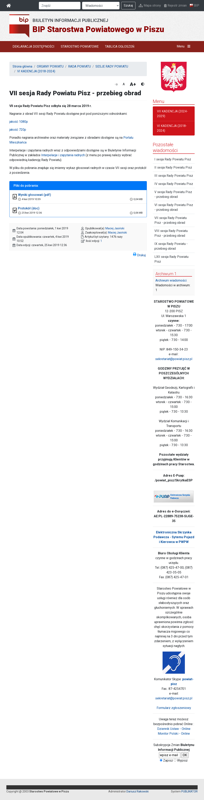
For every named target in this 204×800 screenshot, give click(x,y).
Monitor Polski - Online (174, 733)
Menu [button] (184, 46)
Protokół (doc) (28, 208)
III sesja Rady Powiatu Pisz (173, 176)
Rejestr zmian (175, 5)
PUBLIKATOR (189, 791)
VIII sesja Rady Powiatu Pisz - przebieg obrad (171, 233)
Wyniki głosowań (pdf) (34, 195)
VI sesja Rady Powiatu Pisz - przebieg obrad (173, 207)
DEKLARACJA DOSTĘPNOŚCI (33, 46)
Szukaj (128, 5)
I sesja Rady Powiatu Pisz (172, 159)
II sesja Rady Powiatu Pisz (173, 167)
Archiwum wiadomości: (171, 280)
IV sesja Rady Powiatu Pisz (173, 184)
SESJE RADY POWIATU (111, 66)
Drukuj (139, 254)
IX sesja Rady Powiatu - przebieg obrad (171, 246)
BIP (194, 6)
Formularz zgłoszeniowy (174, 708)
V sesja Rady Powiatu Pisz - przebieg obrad (173, 194)
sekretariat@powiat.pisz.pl (173, 359)
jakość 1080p (18, 122)
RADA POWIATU (79, 66)
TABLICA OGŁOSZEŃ (119, 46)
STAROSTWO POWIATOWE (80, 46)
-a (116, 84)
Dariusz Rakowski (138, 791)
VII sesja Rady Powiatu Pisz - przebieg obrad (170, 220)
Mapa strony (150, 5)
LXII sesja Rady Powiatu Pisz (171, 259)
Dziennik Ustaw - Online (173, 729)
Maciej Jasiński (114, 228)
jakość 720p (17, 130)
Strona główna (22, 66)
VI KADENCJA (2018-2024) (36, 71)
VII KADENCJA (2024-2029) (172, 113)
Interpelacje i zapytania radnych (63, 155)
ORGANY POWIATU (50, 66)
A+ (133, 84)
